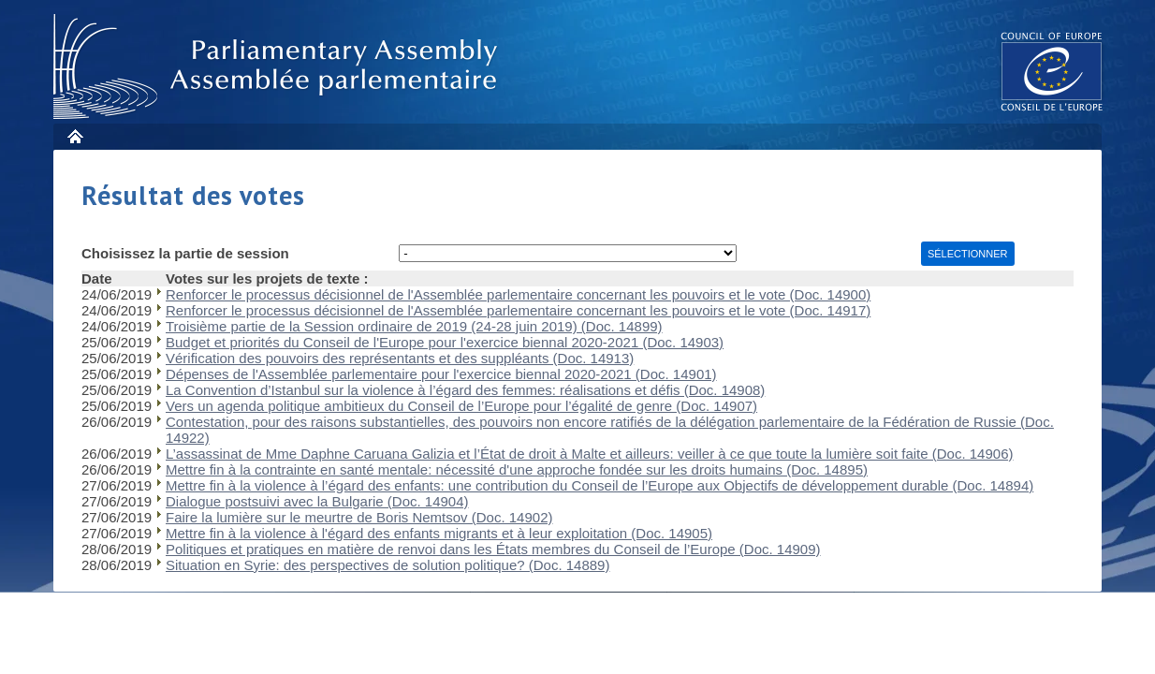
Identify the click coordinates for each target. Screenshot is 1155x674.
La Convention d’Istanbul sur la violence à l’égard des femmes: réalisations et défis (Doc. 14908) (465, 390)
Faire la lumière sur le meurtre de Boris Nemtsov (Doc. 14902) (359, 517)
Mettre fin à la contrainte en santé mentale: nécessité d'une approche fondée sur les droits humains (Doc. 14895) (517, 469)
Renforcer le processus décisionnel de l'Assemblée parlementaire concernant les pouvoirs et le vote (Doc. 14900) (518, 294)
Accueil (74, 136)
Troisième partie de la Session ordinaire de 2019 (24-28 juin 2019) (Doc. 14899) (414, 326)
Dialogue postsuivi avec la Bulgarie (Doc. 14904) (317, 501)
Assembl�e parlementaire (278, 67)
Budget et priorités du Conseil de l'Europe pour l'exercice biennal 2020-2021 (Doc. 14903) (445, 342)
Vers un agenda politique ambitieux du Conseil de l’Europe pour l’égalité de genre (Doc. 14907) (461, 406)
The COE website (1052, 70)
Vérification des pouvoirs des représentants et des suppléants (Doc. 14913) (400, 358)
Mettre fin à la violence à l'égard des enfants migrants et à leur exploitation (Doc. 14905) (439, 533)
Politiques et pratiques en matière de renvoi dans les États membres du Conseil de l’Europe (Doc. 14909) (493, 549)
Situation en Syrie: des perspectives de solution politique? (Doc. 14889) (387, 565)
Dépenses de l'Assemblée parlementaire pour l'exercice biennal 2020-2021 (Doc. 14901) (441, 374)
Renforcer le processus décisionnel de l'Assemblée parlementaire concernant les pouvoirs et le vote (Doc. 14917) (518, 310)
